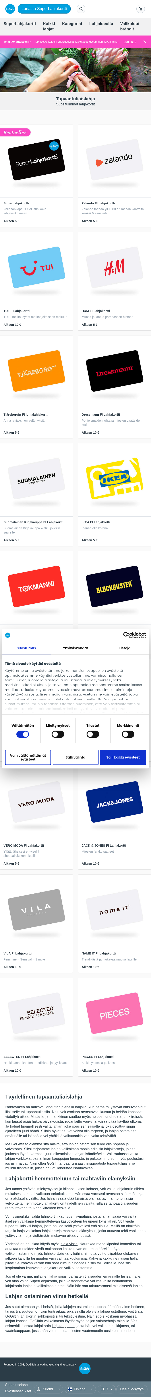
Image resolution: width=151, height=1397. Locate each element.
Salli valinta (75, 757)
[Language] (48, 1389)
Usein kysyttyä (132, 1389)
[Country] (80, 1389)
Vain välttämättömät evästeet (28, 757)
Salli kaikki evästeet (122, 757)
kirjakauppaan (63, 1326)
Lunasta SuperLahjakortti (44, 8)
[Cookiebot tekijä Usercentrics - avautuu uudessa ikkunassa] (126, 635)
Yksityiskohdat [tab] (75, 648)
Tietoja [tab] (125, 648)
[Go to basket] (140, 9)
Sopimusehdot (16, 1385)
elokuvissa (69, 1244)
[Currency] (106, 1389)
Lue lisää (130, 41)
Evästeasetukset (18, 1391)
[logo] (9, 9)
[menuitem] (19, 24)
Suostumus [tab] (26, 648)
